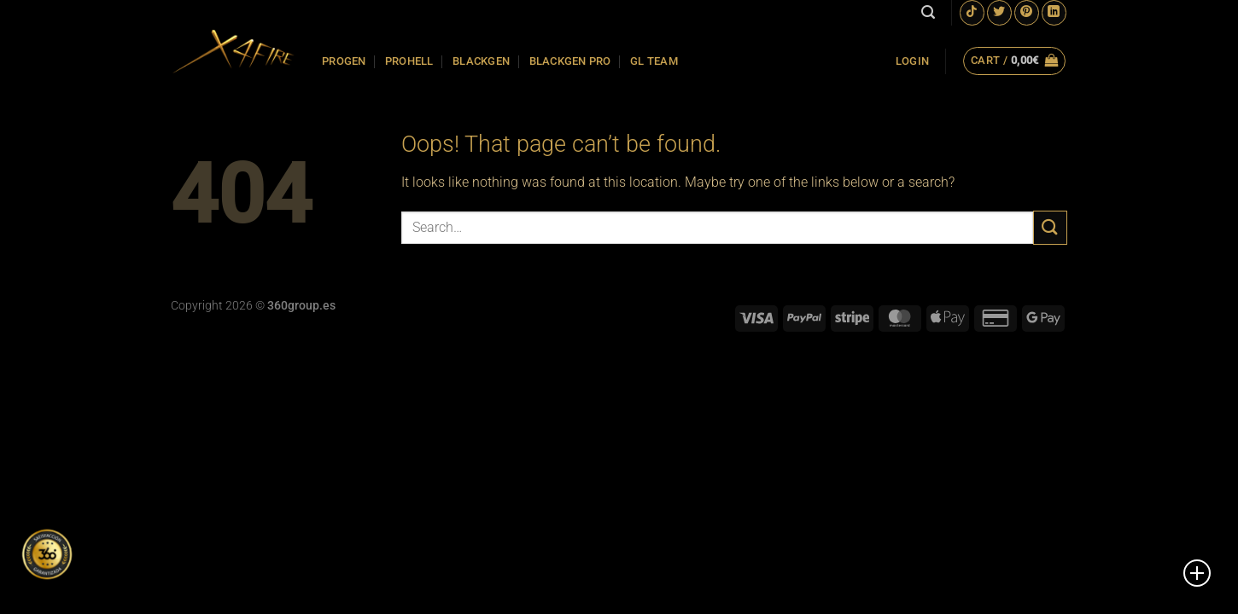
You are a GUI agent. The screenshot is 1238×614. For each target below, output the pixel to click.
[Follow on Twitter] (999, 12)
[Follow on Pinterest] (1026, 12)
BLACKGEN (481, 61)
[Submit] (1050, 227)
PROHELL (409, 61)
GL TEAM (654, 61)
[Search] (928, 12)
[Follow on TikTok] (972, 12)
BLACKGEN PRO (570, 61)
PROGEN (344, 61)
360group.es (301, 305)
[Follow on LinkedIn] (1054, 12)
